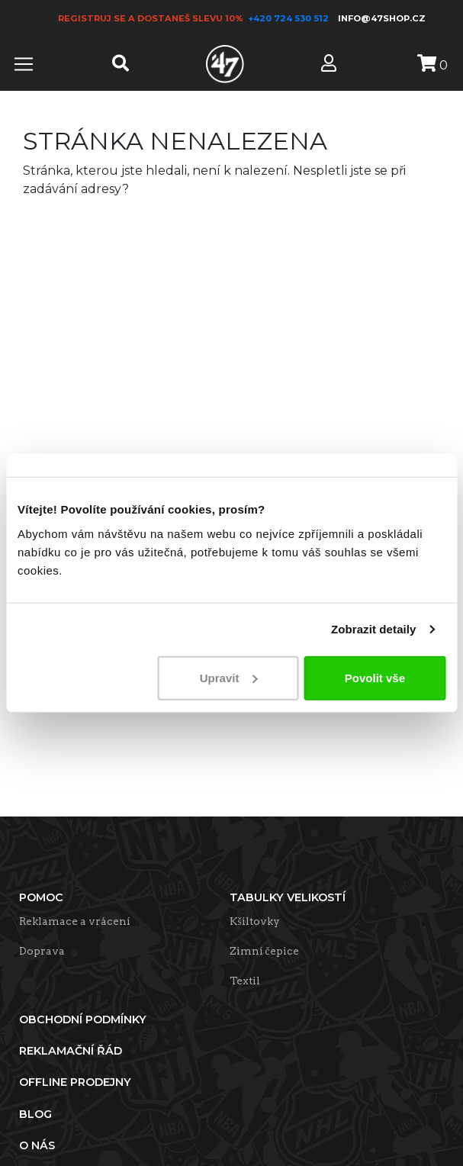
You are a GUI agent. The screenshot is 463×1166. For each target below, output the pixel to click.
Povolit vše (375, 677)
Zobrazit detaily (373, 629)
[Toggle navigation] (23, 64)
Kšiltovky (255, 921)
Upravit (229, 677)
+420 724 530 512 (289, 18)
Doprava (42, 951)
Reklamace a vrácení (74, 921)
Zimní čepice (264, 951)
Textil (245, 980)
